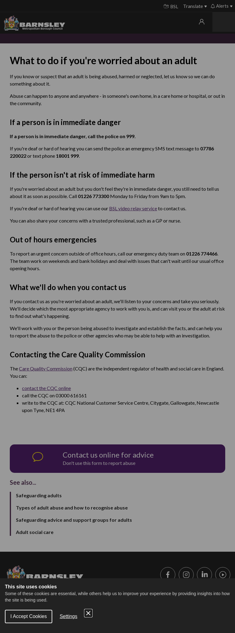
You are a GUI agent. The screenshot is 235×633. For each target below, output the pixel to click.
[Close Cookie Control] (88, 613)
